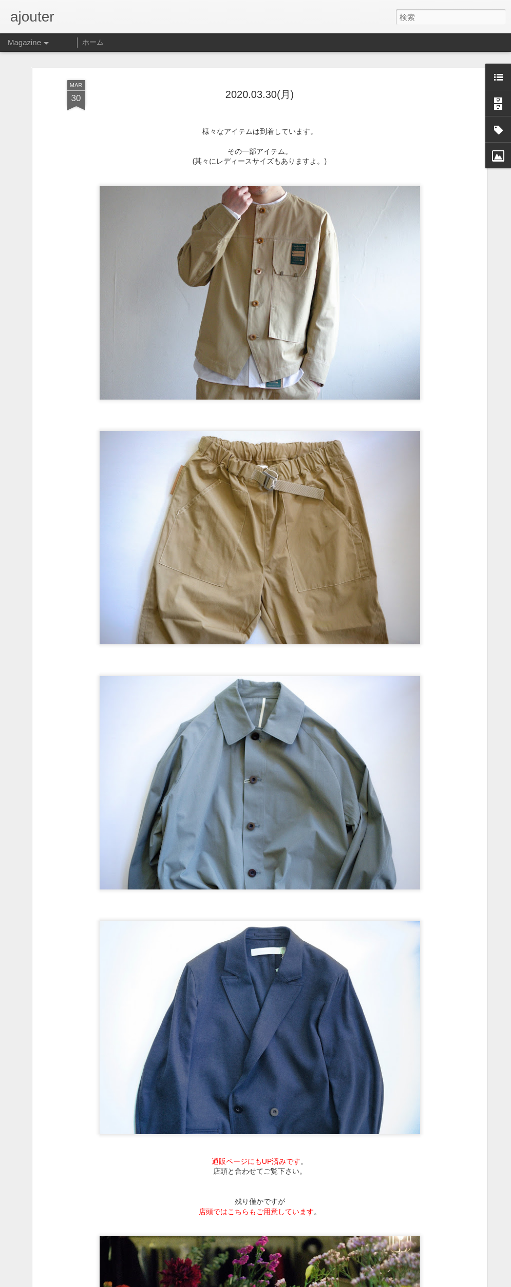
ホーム (93, 42)
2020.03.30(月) (259, 59)
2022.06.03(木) (186, 1276)
